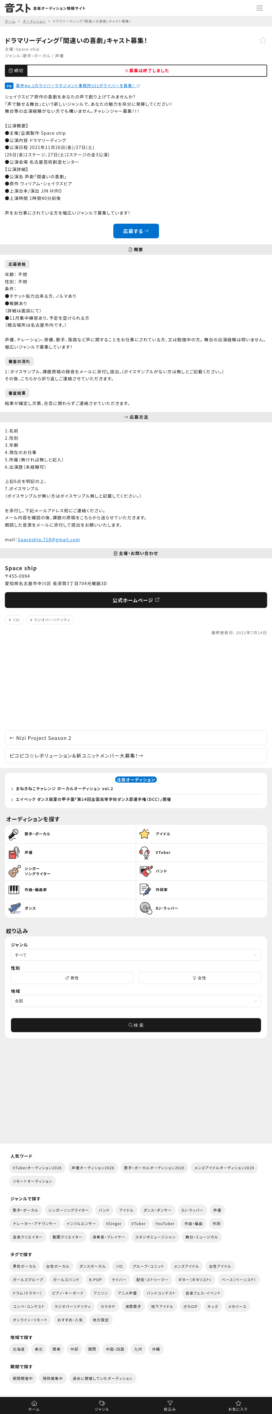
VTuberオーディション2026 (37, 1167)
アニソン (101, 1292)
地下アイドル (162, 1306)
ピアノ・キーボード (68, 1292)
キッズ (212, 1306)
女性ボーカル (57, 1266)
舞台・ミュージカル (201, 1236)
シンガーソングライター (68, 1210)
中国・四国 (115, 1349)
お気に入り (238, 1409)
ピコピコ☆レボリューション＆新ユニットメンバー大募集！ (76, 755)
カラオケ (108, 1306)
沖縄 (156, 1349)
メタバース (237, 1306)
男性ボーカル (24, 1266)
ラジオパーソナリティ (52, 619)
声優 (59, 56)
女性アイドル (220, 1266)
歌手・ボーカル (37, 56)
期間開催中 (23, 1378)
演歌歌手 (133, 1306)
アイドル (126, 1210)
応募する (136, 231)
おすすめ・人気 (70, 1319)
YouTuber (165, 1223)
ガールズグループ (28, 1279)
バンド (104, 1210)
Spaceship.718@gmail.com (49, 539)
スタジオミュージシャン (155, 1236)
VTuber (139, 1223)
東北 (39, 1349)
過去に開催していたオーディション (103, 1378)
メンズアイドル (186, 1266)
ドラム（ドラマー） (27, 1292)
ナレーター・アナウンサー (35, 1223)
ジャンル (102, 1409)
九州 (138, 1349)
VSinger (114, 1223)
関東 (56, 1349)
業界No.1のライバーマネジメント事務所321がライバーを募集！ (78, 85)
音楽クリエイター (28, 1236)
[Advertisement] (136, 683)
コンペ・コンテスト (29, 1306)
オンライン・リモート (30, 1319)
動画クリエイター (68, 1236)
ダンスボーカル (92, 1266)
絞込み (170, 1409)
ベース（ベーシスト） (238, 1279)
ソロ (16, 619)
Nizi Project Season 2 (40, 737)
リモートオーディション (32, 1181)
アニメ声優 (127, 1292)
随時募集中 (53, 1378)
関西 (92, 1349)
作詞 (217, 1223)
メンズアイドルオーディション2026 (224, 1167)
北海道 (19, 1349)
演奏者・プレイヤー (109, 1236)
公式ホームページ (136, 600)
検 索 (136, 1025)
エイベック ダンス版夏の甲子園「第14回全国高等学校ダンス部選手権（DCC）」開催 (93, 799)
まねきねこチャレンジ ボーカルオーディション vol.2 (64, 788)
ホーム (34, 1409)
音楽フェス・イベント (203, 1292)
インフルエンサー (82, 1223)
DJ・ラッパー (192, 1210)
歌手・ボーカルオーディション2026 (154, 1167)
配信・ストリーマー (152, 1279)
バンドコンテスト (161, 1292)
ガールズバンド (66, 1279)
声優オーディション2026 (93, 1167)
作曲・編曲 (193, 1223)
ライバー (119, 1279)
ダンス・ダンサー (157, 1210)
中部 (74, 1349)
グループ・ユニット (148, 1266)
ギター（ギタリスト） (195, 1279)
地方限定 (101, 1319)
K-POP (95, 1279)
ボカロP (190, 1306)
